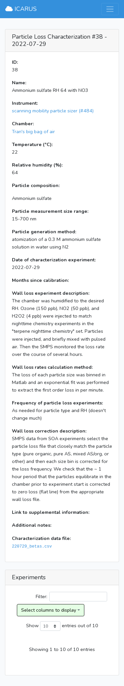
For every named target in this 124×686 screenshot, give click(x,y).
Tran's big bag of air (33, 131)
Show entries (51, 626)
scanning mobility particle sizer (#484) (53, 110)
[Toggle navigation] (110, 9)
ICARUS (21, 9)
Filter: (71, 596)
